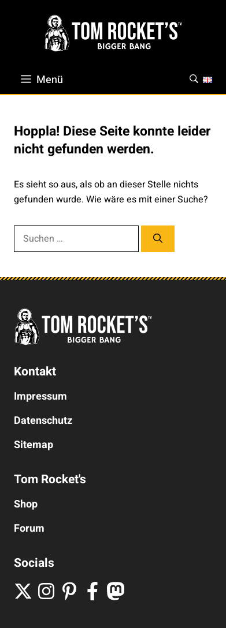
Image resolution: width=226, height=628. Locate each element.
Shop (26, 504)
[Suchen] (158, 238)
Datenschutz (43, 420)
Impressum (40, 396)
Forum (29, 528)
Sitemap (33, 445)
